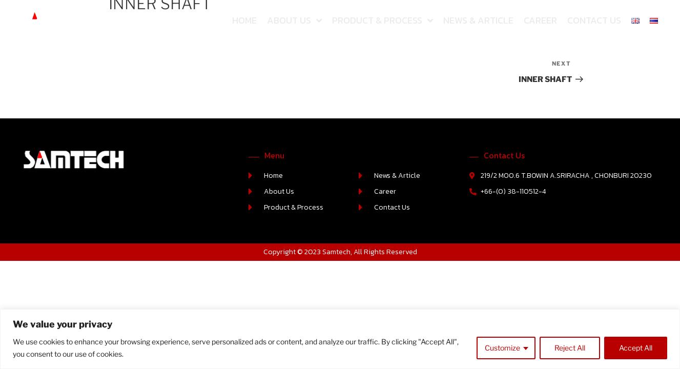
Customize (502, 347)
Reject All (569, 347)
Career (540, 20)
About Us (294, 20)
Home (244, 20)
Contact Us (594, 20)
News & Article (478, 20)
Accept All (635, 347)
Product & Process (382, 20)
